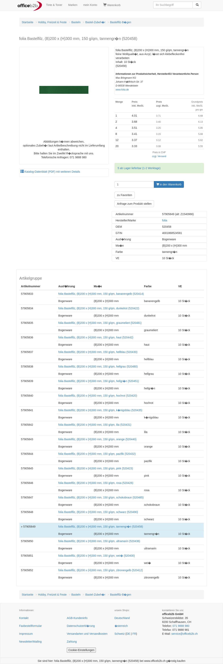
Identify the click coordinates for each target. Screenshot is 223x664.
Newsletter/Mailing (30, 641)
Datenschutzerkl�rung (81, 625)
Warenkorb (112, 5)
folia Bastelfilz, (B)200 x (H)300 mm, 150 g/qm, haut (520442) (95, 337)
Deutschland (122, 618)
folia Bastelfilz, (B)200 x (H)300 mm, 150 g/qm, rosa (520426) (95, 482)
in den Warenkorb (169, 184)
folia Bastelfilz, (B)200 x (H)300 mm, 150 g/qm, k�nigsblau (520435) (100, 410)
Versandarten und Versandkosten (87, 633)
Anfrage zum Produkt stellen (134, 203)
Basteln (76, 22)
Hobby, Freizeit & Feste (52, 22)
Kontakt (23, 618)
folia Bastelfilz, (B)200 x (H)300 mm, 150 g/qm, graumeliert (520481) (100, 322)
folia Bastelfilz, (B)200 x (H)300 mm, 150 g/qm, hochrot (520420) (97, 395)
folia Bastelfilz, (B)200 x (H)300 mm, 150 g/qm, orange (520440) (97, 439)
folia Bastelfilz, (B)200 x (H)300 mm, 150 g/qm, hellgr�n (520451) (98, 381)
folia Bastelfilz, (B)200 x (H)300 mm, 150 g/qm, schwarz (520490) (98, 512)
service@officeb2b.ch (184, 633)
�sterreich (121, 625)
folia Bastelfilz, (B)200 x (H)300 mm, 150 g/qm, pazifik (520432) (97, 453)
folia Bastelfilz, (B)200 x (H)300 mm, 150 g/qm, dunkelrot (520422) (98, 308)
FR (134, 633)
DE (128, 633)
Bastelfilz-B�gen (120, 22)
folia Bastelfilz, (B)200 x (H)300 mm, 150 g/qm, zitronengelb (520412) (100, 570)
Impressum (26, 633)
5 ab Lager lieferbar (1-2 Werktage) (139, 168)
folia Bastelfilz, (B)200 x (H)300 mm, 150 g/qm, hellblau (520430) (97, 352)
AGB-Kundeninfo (77, 618)
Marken (72, 4)
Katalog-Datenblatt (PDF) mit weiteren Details (50, 171)
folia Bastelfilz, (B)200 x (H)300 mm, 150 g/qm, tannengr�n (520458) (100, 526)
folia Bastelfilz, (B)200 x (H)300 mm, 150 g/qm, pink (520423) (95, 468)
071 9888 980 (181, 625)
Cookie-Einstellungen (81, 650)
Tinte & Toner (54, 4)
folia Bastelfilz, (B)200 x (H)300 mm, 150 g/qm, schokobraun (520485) (101, 497)
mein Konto (90, 4)
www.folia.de (122, 89)
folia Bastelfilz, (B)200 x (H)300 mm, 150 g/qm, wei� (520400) (96, 555)
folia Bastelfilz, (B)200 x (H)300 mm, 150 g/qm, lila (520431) (94, 424)
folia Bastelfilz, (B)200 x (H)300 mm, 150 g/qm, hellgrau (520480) (98, 366)
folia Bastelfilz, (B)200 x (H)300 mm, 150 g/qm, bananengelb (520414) (101, 293)
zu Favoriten (124, 195)
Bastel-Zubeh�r (95, 22)
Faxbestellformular (30, 625)
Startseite (27, 22)
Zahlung (72, 641)
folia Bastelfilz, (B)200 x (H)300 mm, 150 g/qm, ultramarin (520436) (99, 541)
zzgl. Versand (159, 156)
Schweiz (120, 633)
